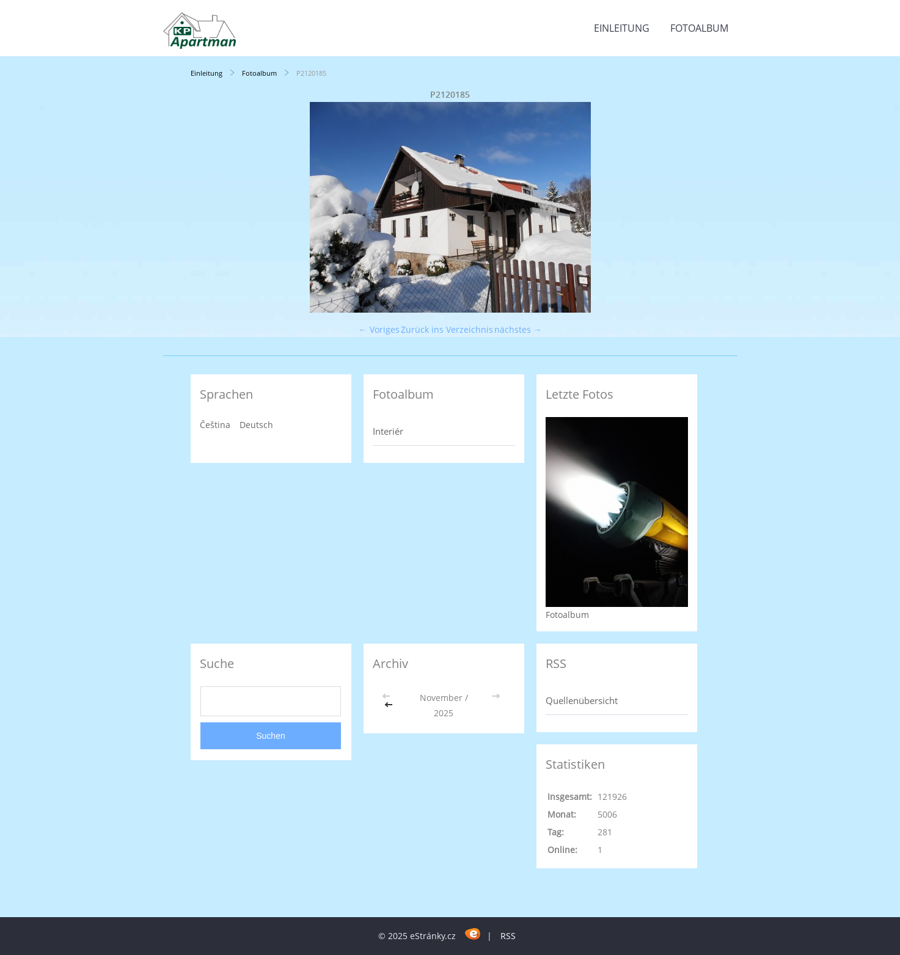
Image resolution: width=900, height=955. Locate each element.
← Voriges (379, 329)
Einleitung (621, 28)
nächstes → (518, 329)
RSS (508, 936)
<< (390, 705)
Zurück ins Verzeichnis (447, 329)
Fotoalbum (699, 28)
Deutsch (256, 424)
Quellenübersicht (582, 700)
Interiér (388, 431)
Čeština (215, 424)
